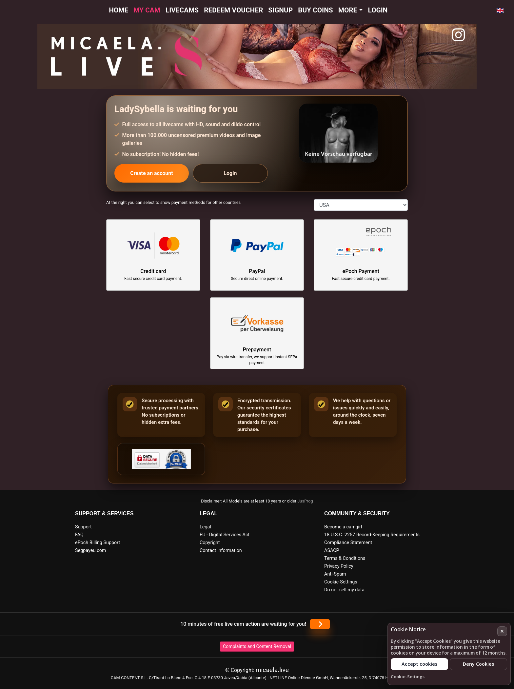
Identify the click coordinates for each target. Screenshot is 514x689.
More (347, 10)
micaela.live (272, 670)
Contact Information (221, 550)
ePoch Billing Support (97, 542)
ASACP (331, 550)
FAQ (79, 535)
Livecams (182, 10)
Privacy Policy (338, 566)
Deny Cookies (478, 664)
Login (378, 10)
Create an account (151, 173)
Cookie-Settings (340, 582)
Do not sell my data (344, 590)
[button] (500, 10)
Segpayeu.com (90, 550)
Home (118, 10)
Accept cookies (419, 664)
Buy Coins (315, 10)
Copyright (210, 542)
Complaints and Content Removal (257, 646)
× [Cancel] (502, 631)
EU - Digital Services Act (224, 535)
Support (83, 527)
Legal (205, 527)
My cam (146, 10)
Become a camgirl (343, 527)
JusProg (305, 501)
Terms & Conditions (344, 558)
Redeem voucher (233, 10)
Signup (280, 10)
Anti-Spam (335, 574)
